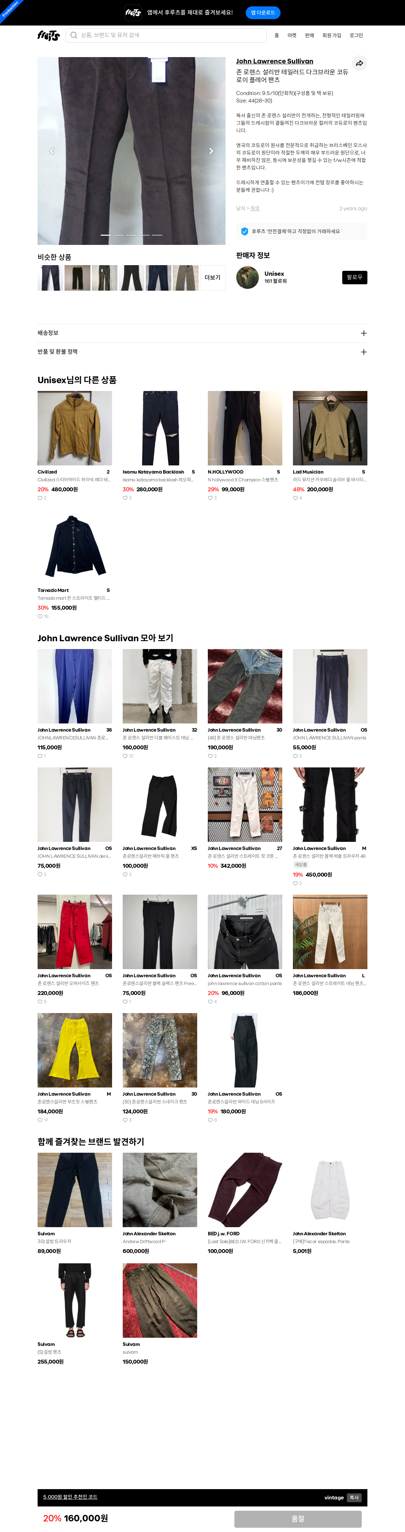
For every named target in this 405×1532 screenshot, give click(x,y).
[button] (52, 151)
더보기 (213, 277)
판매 (309, 35)
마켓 (292, 35)
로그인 (356, 35)
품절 (298, 1519)
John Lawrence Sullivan (275, 61)
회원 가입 (331, 35)
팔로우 (355, 277)
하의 (255, 208)
